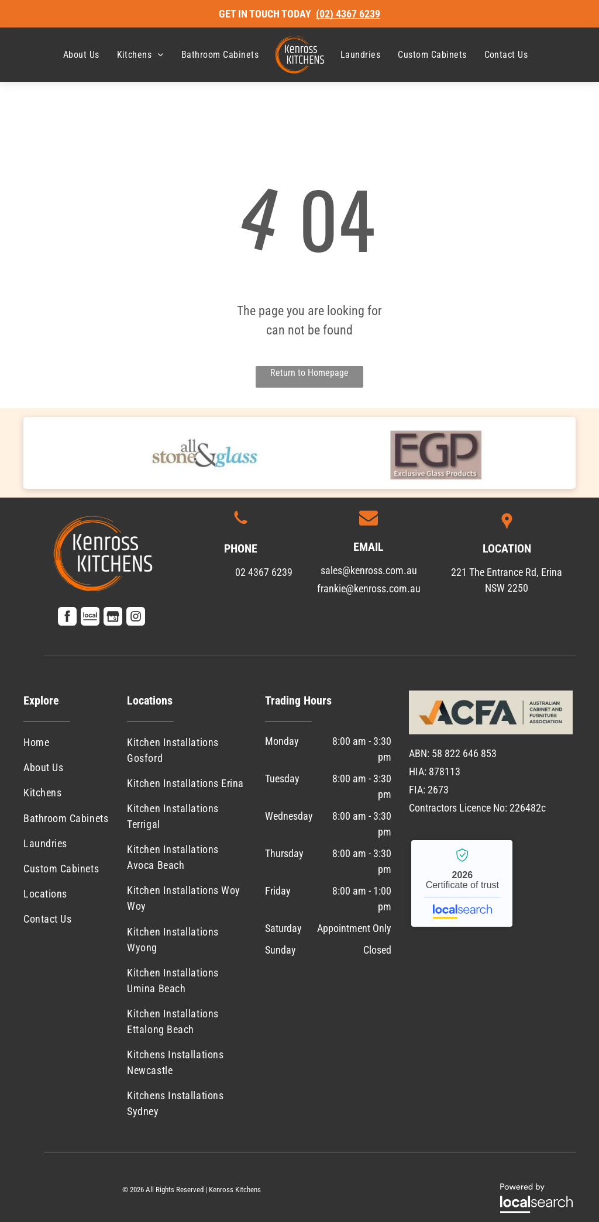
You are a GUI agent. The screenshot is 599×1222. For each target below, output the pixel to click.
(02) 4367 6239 (348, 14)
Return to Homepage (309, 372)
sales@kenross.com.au (369, 570)
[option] (204, 453)
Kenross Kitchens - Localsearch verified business (461, 883)
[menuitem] (81, 54)
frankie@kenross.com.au (369, 588)
